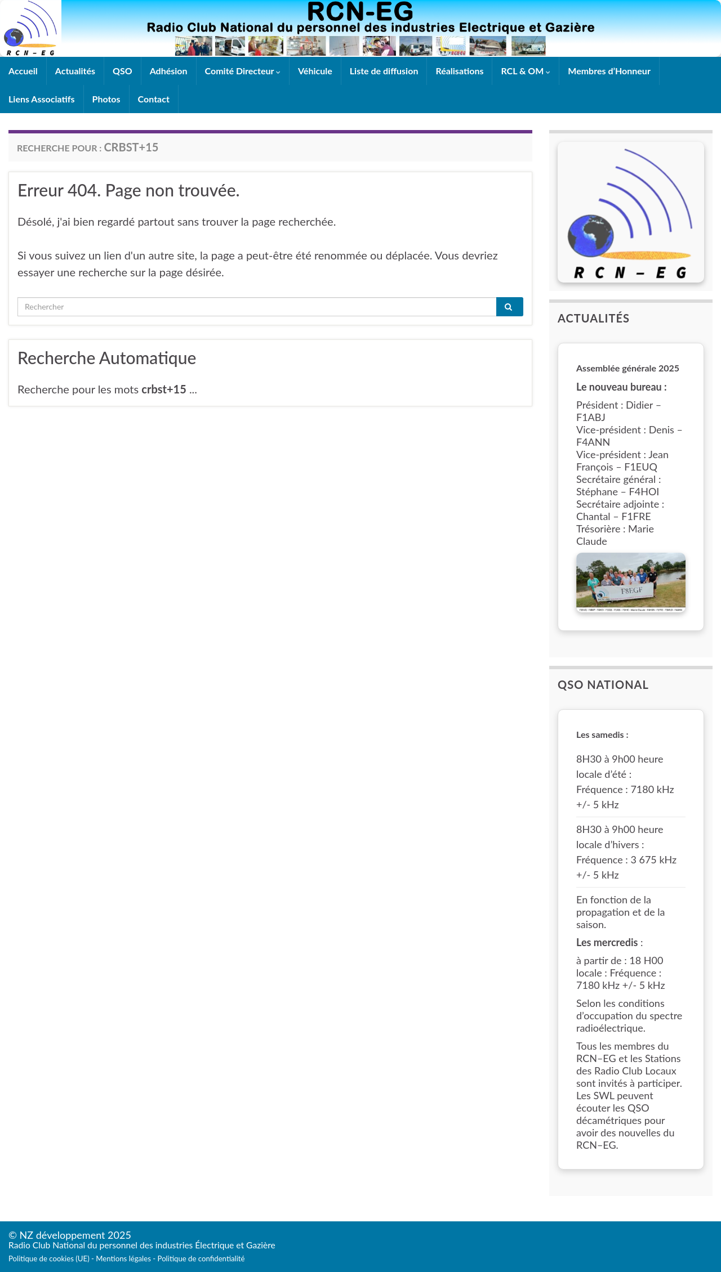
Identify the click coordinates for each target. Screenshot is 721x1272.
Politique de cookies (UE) (49, 1258)
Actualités (75, 70)
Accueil (23, 70)
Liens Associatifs (41, 98)
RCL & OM (525, 70)
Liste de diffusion (384, 70)
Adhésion (169, 70)
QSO (122, 70)
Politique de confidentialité (201, 1258)
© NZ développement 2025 (69, 1235)
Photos (106, 98)
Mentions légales (123, 1258)
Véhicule (315, 70)
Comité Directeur (243, 70)
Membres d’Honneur (609, 70)
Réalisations (459, 70)
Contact (154, 98)
